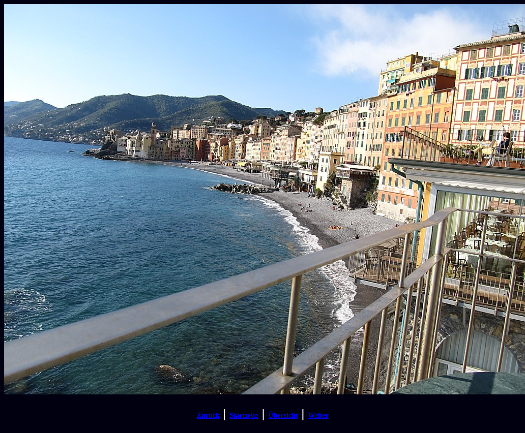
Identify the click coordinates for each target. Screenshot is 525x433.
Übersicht (283, 415)
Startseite (243, 415)
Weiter (318, 415)
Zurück (207, 415)
